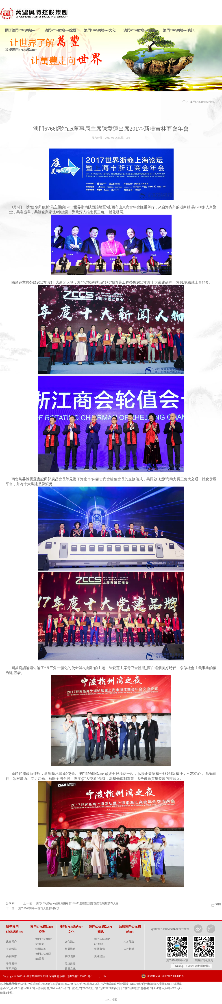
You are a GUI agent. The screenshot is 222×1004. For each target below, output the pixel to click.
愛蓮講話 (99, 956)
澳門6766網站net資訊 (178, 30)
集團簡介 (11, 941)
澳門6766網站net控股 (60, 30)
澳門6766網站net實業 (43, 941)
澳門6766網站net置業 (43, 956)
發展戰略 (70, 948)
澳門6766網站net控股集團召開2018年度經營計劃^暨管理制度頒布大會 (77, 903)
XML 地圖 (111, 999)
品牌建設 (70, 963)
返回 (218, 904)
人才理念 (129, 941)
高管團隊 (11, 956)
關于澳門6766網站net (21, 30)
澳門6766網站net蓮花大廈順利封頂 (38, 908)
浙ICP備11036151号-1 (80, 976)
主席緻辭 (11, 948)
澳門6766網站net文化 (99, 30)
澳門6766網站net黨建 (139, 30)
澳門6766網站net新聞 (102, 941)
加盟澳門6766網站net (21, 50)
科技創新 (70, 956)
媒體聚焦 (99, 948)
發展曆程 (11, 963)
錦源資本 (40, 948)
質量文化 (70, 968)
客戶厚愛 (11, 968)
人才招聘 (129, 948)
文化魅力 (70, 941)
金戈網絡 (216, 987)
